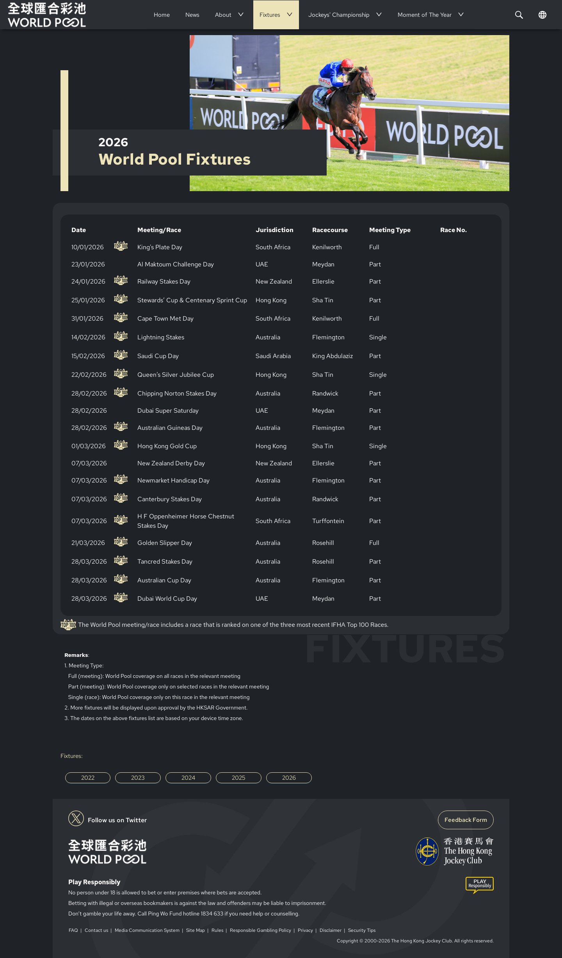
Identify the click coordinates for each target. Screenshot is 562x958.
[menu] (310, 14)
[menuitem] (162, 14)
